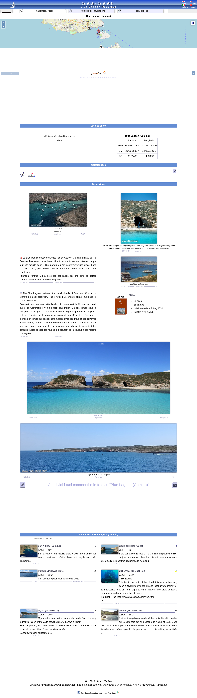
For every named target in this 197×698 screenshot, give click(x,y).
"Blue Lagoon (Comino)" (98, 485)
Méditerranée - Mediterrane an (59, 136)
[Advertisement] (98, 100)
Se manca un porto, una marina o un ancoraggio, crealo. (110, 685)
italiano (185, 6)
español (193, 6)
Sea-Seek (98, 3)
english (185, 2)
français (193, 2)
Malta (59, 140)
